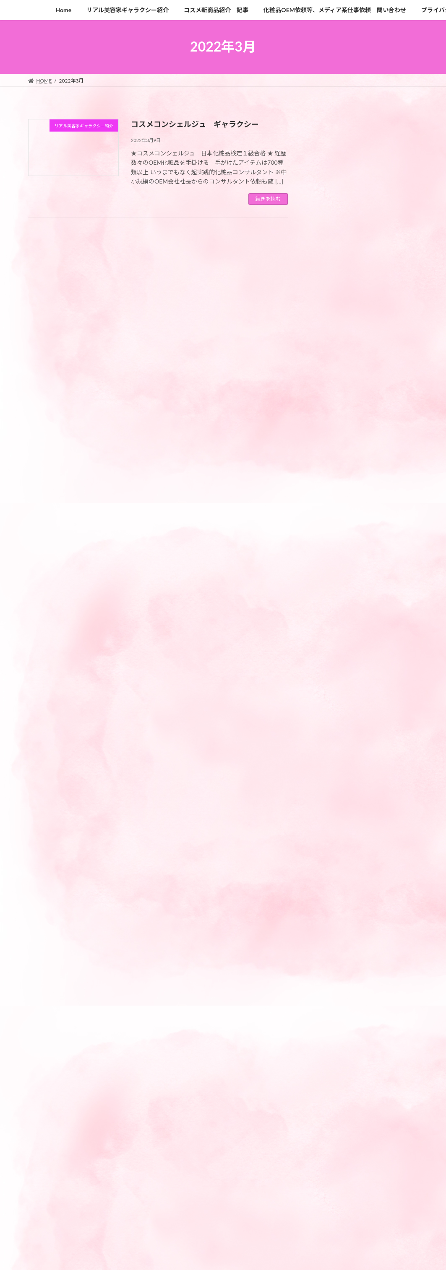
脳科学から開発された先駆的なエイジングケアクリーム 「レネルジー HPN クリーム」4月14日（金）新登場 (384, 563)
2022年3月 (329, 1196)
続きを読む (268, 199)
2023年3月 (329, 1111)
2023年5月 (329, 1077)
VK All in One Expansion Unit (247, 1255)
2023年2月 (329, 1129)
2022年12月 (331, 1163)
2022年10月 (331, 1180)
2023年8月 (329, 1060)
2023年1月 (329, 1145)
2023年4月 (329, 1095)
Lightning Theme (190, 1255)
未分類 (324, 998)
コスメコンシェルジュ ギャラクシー (195, 124)
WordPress (148, 1255)
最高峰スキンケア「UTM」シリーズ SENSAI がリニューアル (385, 393)
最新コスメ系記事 (338, 981)
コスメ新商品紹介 (338, 947)
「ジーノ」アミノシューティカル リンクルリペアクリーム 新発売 (384, 666)
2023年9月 (329, 1044)
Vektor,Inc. (298, 1255)
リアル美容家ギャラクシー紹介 (356, 964)
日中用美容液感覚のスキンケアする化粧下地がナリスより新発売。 (383, 776)
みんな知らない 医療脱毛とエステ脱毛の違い (383, 444)
